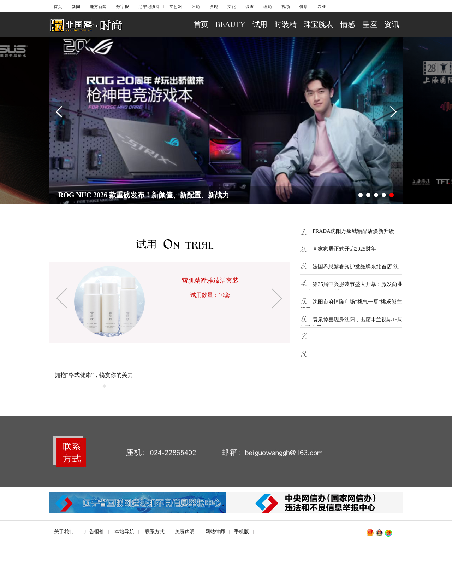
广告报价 (94, 531)
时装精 (285, 24)
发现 (213, 6)
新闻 (76, 6)
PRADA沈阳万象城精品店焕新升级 (353, 231)
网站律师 (215, 531)
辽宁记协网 (149, 6)
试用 (259, 24)
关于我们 (64, 531)
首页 (58, 6)
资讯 (391, 24)
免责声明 (185, 531)
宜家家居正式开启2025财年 (344, 249)
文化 (231, 6)
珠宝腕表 (318, 24)
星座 (369, 24)
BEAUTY (230, 24)
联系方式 (155, 531)
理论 (267, 6)
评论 (195, 6)
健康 (303, 6)
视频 (285, 6)
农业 (321, 6)
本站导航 (124, 531)
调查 (249, 6)
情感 (347, 24)
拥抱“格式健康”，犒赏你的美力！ (97, 375)
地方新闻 (98, 6)
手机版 (241, 531)
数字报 (122, 6)
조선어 (175, 6)
